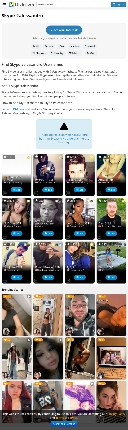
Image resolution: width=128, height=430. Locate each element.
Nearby (56, 53)
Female (49, 46)
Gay (61, 46)
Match (75, 53)
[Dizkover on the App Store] (5, 193)
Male (36, 46)
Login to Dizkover (13, 109)
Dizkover (22, 4)
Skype (8, 15)
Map (90, 53)
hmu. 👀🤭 (102, 300)
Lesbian (74, 46)
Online (39, 53)
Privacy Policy (116, 414)
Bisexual (90, 46)
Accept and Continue (64, 424)
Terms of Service (66, 418)
